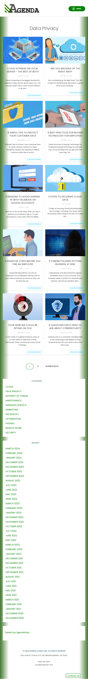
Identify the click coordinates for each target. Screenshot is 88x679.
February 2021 (14, 604)
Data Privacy (13, 391)
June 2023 (11, 490)
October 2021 (14, 567)
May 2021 (11, 590)
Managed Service (16, 405)
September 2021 (14, 572)
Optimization (13, 419)
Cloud (9, 387)
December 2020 (14, 613)
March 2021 (12, 599)
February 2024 (14, 453)
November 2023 (15, 467)
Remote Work (14, 428)
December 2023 (14, 462)
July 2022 (11, 531)
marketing (12, 409)
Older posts (52, 366)
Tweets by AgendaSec (17, 632)
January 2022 (13, 554)
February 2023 (14, 508)
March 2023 (13, 503)
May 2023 (11, 494)
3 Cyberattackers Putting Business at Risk (65, 263)
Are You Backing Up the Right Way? (65, 70)
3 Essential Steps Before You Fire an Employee (22, 263)
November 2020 (15, 618)
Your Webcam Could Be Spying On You (22, 327)
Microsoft (12, 414)
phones (10, 423)
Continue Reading (34, 96)
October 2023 (14, 471)
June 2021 (11, 586)
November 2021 (14, 563)
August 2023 (13, 480)
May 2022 (11, 540)
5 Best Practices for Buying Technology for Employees (65, 134)
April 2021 (11, 595)
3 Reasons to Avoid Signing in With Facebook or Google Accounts (23, 200)
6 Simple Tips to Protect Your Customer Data (23, 134)
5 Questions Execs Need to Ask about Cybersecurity (65, 327)
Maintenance (14, 400)
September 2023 (15, 476)
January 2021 (13, 609)
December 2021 (14, 558)
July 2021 (11, 581)
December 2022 (14, 517)
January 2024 (14, 457)
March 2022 (13, 545)
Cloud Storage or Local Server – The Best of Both (23, 70)
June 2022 (11, 535)
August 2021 (13, 577)
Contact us (73, 675)
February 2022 (14, 549)
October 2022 (14, 526)
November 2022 (15, 522)
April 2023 (11, 499)
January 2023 (13, 512)
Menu (78, 8)
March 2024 (13, 448)
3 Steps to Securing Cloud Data (65, 198)
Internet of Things (17, 396)
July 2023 (11, 485)
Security (11, 432)
